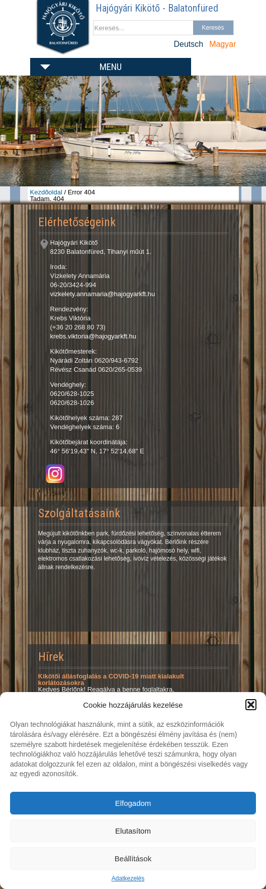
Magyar (222, 44)
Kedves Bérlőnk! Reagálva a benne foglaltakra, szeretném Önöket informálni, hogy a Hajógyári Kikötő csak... (126, 686)
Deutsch (188, 44)
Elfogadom (133, 803)
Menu (111, 67)
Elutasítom (133, 831)
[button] (251, 705)
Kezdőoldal (46, 192)
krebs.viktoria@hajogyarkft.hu (93, 336)
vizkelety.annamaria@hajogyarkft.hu (102, 294)
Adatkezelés (128, 878)
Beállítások (133, 858)
